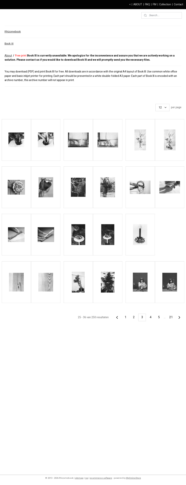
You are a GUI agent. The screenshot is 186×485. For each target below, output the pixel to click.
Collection (165, 4)
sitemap (79, 478)
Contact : (179, 4)
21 (171, 317)
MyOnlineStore (133, 478)
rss (86, 478)
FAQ (147, 4)
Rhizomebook (13, 31)
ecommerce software (101, 478)
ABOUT (137, 4)
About (8, 56)
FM (154, 4)
